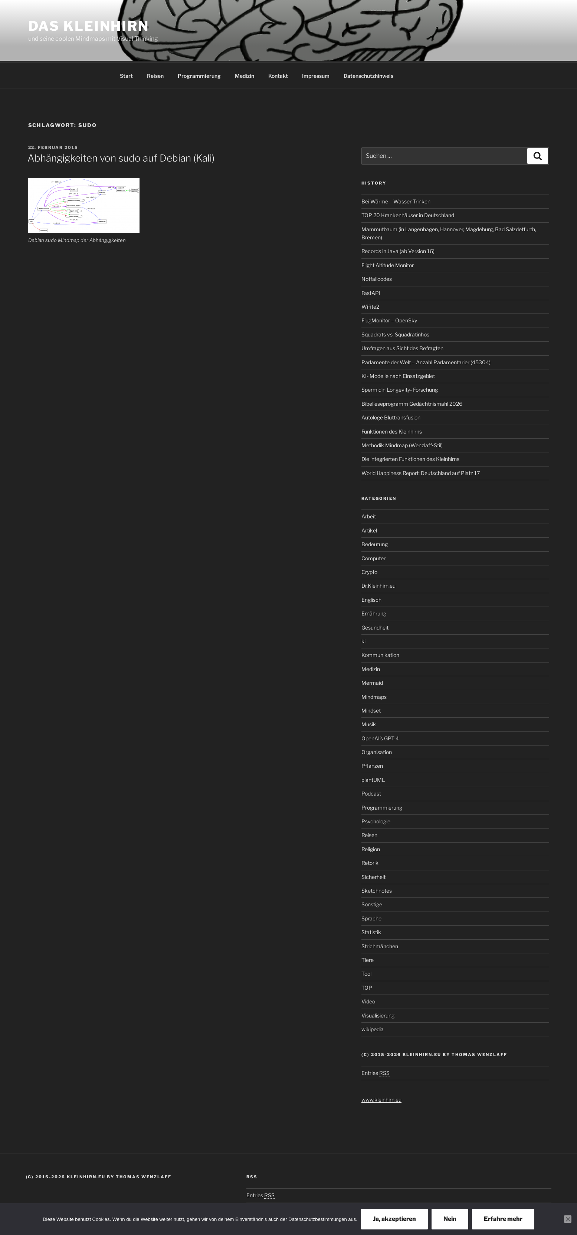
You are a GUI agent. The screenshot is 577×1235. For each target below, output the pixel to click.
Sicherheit (373, 876)
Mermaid (372, 681)
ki (363, 640)
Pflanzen (372, 764)
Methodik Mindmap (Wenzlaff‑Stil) (402, 444)
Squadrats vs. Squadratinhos (395, 333)
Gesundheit (375, 626)
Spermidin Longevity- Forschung (399, 388)
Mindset (371, 709)
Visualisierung (377, 1014)
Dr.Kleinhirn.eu (378, 584)
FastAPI (370, 292)
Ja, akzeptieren (394, 1218)
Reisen (155, 75)
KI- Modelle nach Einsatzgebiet (398, 375)
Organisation (376, 751)
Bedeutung (374, 543)
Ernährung (373, 612)
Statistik (371, 931)
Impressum (316, 75)
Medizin (244, 75)
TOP (366, 986)
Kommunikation (380, 654)
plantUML (373, 779)
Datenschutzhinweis (368, 75)
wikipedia (372, 1028)
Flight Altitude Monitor (387, 264)
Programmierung (199, 75)
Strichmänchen (379, 945)
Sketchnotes (376, 889)
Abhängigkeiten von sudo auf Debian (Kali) (120, 157)
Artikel (369, 529)
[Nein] (567, 1219)
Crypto (369, 571)
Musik (368, 723)
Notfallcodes (376, 278)
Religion (370, 848)
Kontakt (278, 75)
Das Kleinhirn (88, 26)
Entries (375, 1072)
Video (368, 1000)
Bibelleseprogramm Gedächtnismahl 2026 (411, 402)
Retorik (369, 862)
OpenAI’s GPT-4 (380, 737)
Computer (373, 557)
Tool (366, 972)
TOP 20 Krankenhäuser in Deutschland (407, 214)
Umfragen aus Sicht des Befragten (402, 347)
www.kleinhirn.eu (381, 1098)
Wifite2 (370, 305)
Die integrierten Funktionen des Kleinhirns (410, 458)
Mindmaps (374, 696)
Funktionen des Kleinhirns (391, 430)
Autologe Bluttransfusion (390, 416)
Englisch (371, 598)
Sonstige (371, 903)
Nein (449, 1218)
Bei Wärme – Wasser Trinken (395, 200)
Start (126, 75)
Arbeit (368, 515)
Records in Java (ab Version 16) (398, 250)
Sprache (371, 917)
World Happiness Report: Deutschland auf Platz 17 (420, 472)
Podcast (371, 792)
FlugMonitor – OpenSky (389, 319)
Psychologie (375, 820)
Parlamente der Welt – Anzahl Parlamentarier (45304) (426, 361)
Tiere (367, 959)
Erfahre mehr (503, 1218)
